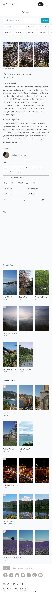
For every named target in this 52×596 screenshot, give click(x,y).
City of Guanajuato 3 (10, 413)
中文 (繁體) (29, 568)
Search (45, 20)
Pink (27, 168)
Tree (5, 172)
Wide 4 (28, 183)
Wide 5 (35, 183)
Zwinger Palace (8, 449)
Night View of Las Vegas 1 (11, 485)
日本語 (13, 568)
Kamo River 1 (7, 297)
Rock (33, 168)
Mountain (19, 33)
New (8, 33)
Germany (6, 451)
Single (6, 183)
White (12, 172)
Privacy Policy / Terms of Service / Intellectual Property (19, 591)
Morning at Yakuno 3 (10, 333)
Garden (32, 33)
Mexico (5, 415)
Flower (6, 168)
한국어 (20, 568)
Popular (19, 27)
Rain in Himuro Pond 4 (26, 369)
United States (7, 487)
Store (40, 4)
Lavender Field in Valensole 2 (12, 557)
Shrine (40, 168)
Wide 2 (13, 183)
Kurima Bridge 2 (24, 449)
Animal (43, 33)
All (8, 27)
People (21, 168)
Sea (31, 27)
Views (26, 12)
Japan (11, 77)
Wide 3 (20, 183)
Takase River (23, 297)
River (43, 27)
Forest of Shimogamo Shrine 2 (42, 297)
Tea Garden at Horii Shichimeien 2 (10, 369)
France (5, 560)
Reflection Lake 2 (9, 521)
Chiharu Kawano (18, 155)
